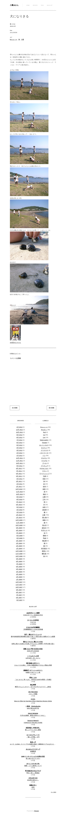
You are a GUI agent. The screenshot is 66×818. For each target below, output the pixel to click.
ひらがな (44, 460)
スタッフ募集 (33, 694)
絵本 (44, 486)
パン (44, 455)
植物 (44, 520)
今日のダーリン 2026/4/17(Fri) (33, 615)
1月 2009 (19, 548)
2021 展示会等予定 (33, 708)
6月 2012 (19, 442)
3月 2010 (19, 512)
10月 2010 (19, 494)
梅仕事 (44, 541)
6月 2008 (19, 566)
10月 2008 (19, 556)
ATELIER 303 (33, 778)
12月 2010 (19, 489)
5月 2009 (19, 538)
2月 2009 (19, 546)
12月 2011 (19, 458)
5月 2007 (19, 600)
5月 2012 (19, 445)
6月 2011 (19, 473)
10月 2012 (19, 432)
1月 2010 (19, 517)
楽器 (44, 489)
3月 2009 (19, 543)
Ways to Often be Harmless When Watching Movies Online (33, 701)
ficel (44, 432)
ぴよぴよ (44, 458)
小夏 (22, 39)
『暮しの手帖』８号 (33, 737)
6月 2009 (19, 535)
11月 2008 (19, 553)
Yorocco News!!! (33, 720)
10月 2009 (19, 525)
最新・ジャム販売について (33, 765)
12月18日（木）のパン (33, 658)
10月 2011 (19, 463)
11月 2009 (19, 522)
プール (44, 463)
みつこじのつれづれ (33, 763)
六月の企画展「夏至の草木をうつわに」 (33, 715)
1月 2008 (19, 579)
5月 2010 (19, 507)
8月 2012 (19, 437)
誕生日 (44, 528)
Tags (42, 5)
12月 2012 (19, 429)
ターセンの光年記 (33, 620)
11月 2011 (19, 460)
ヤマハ (44, 471)
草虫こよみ (33, 677)
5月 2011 (19, 476)
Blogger (36, 811)
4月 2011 (19, 479)
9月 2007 (19, 590)
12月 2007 (19, 582)
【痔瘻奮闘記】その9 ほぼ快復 (33, 629)
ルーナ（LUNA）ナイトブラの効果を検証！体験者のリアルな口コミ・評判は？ (35, 744)
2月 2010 (19, 515)
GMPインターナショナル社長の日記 (33, 756)
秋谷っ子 (33, 742)
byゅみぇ (44, 429)
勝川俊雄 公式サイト (33, 663)
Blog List (49, 5)
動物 (44, 535)
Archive (35, 5)
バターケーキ (44, 453)
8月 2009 (19, 530)
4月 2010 (19, 510)
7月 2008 (19, 564)
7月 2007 (19, 595)
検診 (44, 494)
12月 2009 (19, 520)
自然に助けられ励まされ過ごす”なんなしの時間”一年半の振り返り (33, 643)
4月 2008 (19, 572)
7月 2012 (19, 440)
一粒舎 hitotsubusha (33, 706)
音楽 (44, 479)
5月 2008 (19, 569)
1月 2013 (19, 427)
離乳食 (44, 553)
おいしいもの (43, 445)
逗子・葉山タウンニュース (33, 634)
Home (28, 5)
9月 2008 (19, 559)
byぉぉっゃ (13, 39)
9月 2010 (19, 497)
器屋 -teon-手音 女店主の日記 (33, 649)
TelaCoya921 (44, 440)
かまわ (33, 699)
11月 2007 (19, 584)
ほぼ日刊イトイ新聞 (33, 613)
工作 (44, 499)
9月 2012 (19, 435)
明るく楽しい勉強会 (33, 773)
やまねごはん (44, 468)
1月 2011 (19, 486)
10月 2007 (19, 587)
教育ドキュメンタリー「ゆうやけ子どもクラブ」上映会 (33, 687)
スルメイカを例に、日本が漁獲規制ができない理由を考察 (33, 665)
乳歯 (44, 538)
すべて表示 (53, 792)
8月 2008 (19, 561)
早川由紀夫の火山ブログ (33, 771)
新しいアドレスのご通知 (33, 730)
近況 (33, 787)
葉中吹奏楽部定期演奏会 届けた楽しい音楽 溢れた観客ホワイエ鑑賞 (33, 636)
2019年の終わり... (33, 780)
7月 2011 (19, 471)
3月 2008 (19, 574)
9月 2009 (19, 528)
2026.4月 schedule (33, 651)
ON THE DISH (33, 692)
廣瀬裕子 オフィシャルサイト (33, 670)
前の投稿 (51, 408)
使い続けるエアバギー (33, 758)
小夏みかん (14, 5)
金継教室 (33, 751)
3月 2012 (19, 450)
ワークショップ (44, 473)
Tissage (44, 442)
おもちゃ (44, 448)
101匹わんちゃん (15, 342)
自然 (44, 507)
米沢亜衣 (44, 548)
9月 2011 (19, 466)
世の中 (44, 525)
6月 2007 (19, 597)
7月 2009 (19, 533)
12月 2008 (19, 551)
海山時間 (33, 685)
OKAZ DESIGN (33, 713)
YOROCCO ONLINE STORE (33, 722)
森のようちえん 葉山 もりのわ (33, 641)
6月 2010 (19, 504)
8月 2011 (19, 468)
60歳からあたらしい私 (33, 672)
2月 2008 (19, 577)
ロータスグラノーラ (33, 735)
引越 (44, 476)
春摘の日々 (33, 785)
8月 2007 (19, 592)
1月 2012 (19, 455)
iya (44, 435)
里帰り (44, 551)
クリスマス (44, 450)
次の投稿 (14, 408)
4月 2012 (19, 448)
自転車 (44, 510)
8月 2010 (19, 499)
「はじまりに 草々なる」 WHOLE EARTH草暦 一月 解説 (33, 679)
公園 (44, 497)
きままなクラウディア (33, 749)
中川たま (44, 530)
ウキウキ (33, 622)
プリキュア (44, 466)
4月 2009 (19, 541)
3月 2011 (19, 481)
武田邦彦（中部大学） (33, 728)
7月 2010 (19, 502)
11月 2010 (19, 491)
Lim (44, 437)
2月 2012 (19, 453)
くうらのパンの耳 (33, 656)
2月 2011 (19, 484)
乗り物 (44, 517)
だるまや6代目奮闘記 (33, 627)
